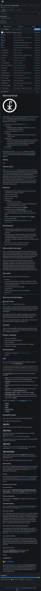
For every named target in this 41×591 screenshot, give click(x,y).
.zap (4, 37)
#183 (32, 55)
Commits (7, 26)
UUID (4, 173)
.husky (4, 35)
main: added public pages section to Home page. (25, 83)
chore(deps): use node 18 (19, 60)
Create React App (19, 151)
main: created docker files (19, 65)
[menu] (16, 589)
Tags (34, 26)
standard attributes (23, 400)
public (4, 40)
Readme (3, 21)
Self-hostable (8, 148)
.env (4, 47)
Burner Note (27, 179)
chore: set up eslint (18, 35)
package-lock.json (7, 75)
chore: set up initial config (19, 57)
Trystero (5, 154)
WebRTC (20, 131)
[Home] (3, 1)
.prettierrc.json (6, 62)
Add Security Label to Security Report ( (22, 37)
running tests (13, 448)
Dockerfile (5, 67)
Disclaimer (9, 561)
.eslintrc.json (5, 52)
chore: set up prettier (18, 62)
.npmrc (4, 57)
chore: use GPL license (19, 70)
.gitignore (5, 55)
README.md (5, 83)
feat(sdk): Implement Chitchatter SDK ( (22, 55)
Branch (20, 26)
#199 (32, 37)
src (3, 45)
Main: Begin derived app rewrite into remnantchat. (25, 42)
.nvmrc (4, 60)
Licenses (20, 589)
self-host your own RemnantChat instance (19, 533)
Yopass (34, 179)
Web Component (7, 363)
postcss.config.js (6, 80)
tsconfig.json (6, 88)
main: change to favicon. (19, 40)
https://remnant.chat (23, 353)
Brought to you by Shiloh (10, 588)
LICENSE (5, 70)
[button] (13, 29)
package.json (6, 78)
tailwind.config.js (6, 85)
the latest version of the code (25, 508)
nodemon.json (6, 73)
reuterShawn (6, 5)
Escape (37, 91)
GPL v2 (24, 124)
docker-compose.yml (7, 65)
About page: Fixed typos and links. (13, 32)
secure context (32, 493)
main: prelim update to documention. (22, 78)
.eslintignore (5, 50)
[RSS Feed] (22, 5)
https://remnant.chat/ (11, 170)
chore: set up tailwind (18, 80)
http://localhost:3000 (11, 436)
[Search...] (39, 13)
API (24, 589)
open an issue (9, 304)
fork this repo (32, 469)
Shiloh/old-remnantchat (10, 7)
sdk (3, 42)
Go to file (18, 29)
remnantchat (15, 5)
